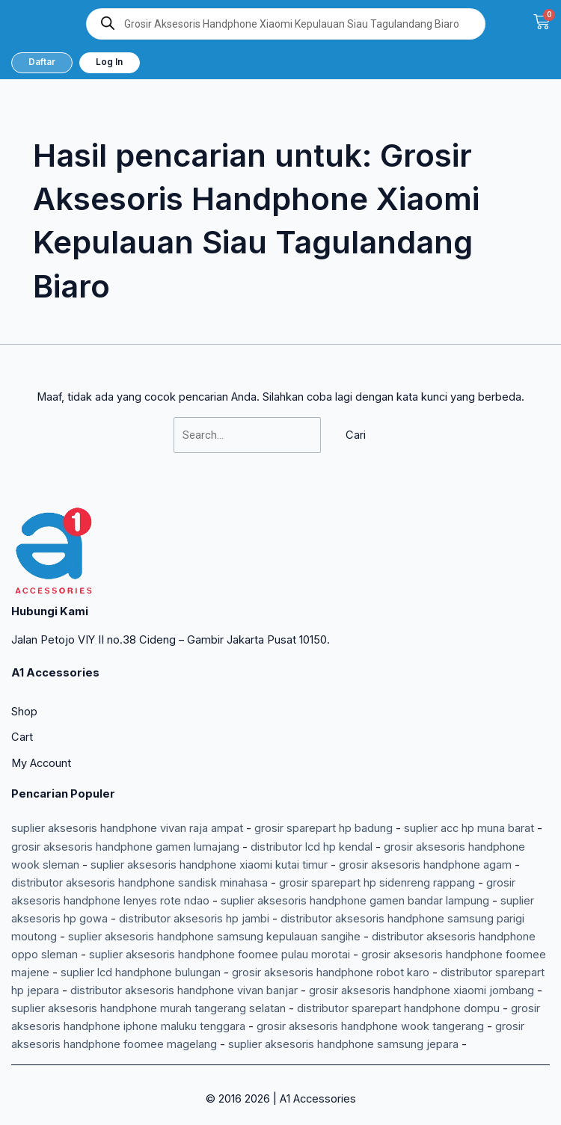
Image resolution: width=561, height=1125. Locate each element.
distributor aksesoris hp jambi (194, 918)
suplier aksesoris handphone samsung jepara (343, 1044)
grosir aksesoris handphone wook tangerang (370, 1026)
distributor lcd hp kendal (312, 847)
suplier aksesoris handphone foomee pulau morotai (219, 954)
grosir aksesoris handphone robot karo (330, 972)
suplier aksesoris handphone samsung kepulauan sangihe (214, 936)
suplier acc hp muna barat (469, 828)
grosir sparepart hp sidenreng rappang (377, 883)
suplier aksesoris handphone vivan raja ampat (127, 828)
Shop (24, 711)
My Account (41, 763)
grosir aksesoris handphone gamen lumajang (125, 847)
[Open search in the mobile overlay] (286, 24)
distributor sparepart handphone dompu (398, 1008)
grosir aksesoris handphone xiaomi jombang (421, 990)
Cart (22, 737)
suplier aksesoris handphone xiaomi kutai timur (209, 865)
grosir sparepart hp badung (323, 828)
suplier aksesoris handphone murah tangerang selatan (148, 1008)
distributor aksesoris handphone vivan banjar (184, 990)
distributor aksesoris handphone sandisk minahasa (139, 883)
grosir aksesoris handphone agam (425, 865)
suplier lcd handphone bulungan (141, 972)
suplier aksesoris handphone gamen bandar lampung (355, 900)
